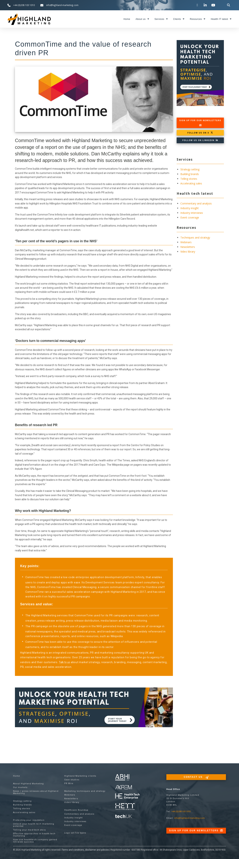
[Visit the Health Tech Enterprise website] (127, 796)
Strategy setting (189, 169)
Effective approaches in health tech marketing (34, 834)
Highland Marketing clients (80, 776)
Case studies (71, 779)
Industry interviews (191, 213)
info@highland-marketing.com (189, 818)
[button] (229, 5)
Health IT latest (221, 19)
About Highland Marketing (28, 783)
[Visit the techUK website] (123, 787)
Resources (197, 19)
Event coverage (189, 217)
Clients (178, 19)
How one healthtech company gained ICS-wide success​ (35, 840)
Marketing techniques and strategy (84, 791)
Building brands (189, 174)
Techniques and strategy (195, 237)
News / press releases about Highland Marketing (35, 792)
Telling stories (188, 178)
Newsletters (187, 247)
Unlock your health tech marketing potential (33, 825)
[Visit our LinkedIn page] (205, 5)
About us (142, 19)
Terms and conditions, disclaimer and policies (85, 850)
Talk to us (64, 662)
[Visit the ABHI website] (122, 777)
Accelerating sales (191, 183)
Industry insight (189, 208)
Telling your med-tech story (29, 830)
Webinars (186, 242)
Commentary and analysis (196, 203)
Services (161, 19)
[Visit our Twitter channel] (197, 5)
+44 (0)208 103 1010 (180, 811)
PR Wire (69, 783)
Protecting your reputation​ (28, 820)
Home (126, 19)
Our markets (20, 787)
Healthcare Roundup (76, 810)
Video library (187, 251)
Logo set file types (75, 833)
